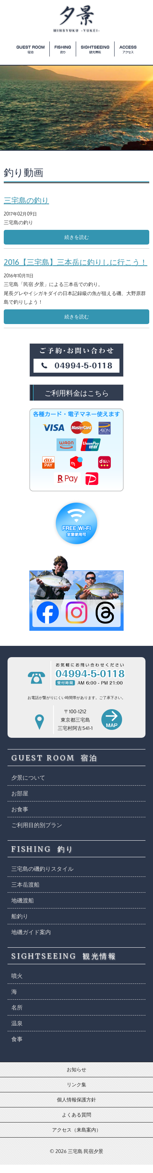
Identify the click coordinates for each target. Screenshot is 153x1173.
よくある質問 (76, 1115)
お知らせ (76, 1069)
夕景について (28, 777)
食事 (17, 1039)
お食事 (19, 809)
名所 (17, 1007)
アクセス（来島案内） (76, 1130)
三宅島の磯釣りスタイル (42, 868)
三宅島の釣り (26, 200)
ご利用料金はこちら (76, 392)
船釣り (19, 916)
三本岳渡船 (25, 884)
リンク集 (76, 1084)
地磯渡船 (22, 900)
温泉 (17, 1023)
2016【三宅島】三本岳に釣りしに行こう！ (75, 262)
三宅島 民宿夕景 (85, 1151)
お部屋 (19, 793)
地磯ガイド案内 (31, 932)
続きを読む (76, 237)
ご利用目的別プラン (36, 825)
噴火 (17, 975)
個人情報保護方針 (76, 1100)
